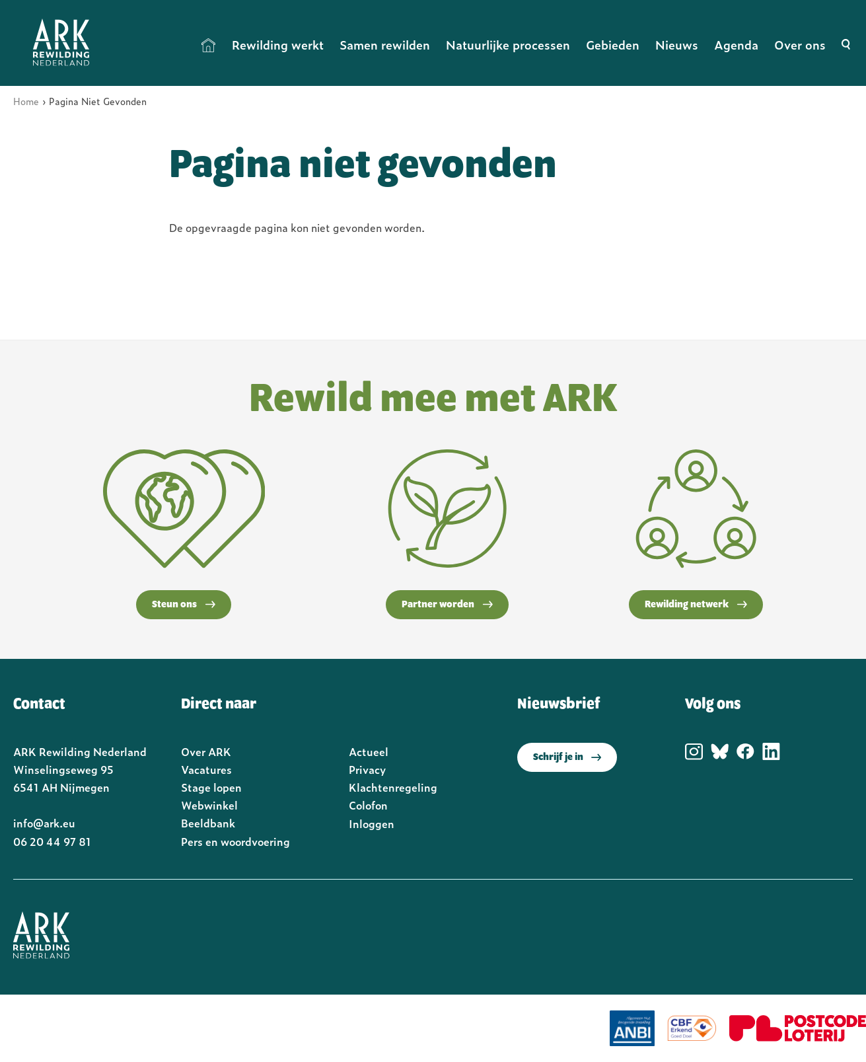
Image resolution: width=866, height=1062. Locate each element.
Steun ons (183, 604)
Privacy (367, 769)
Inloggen (371, 823)
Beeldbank (208, 823)
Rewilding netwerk (696, 604)
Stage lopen (211, 787)
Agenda (736, 45)
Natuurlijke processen (508, 45)
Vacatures (206, 769)
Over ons (800, 45)
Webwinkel (209, 805)
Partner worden (447, 604)
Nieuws (676, 45)
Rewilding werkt (278, 45)
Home (208, 45)
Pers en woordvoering (235, 841)
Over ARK (206, 751)
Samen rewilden (385, 45)
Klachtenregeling (393, 787)
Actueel (368, 751)
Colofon (368, 805)
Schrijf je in (567, 757)
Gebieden (612, 45)
